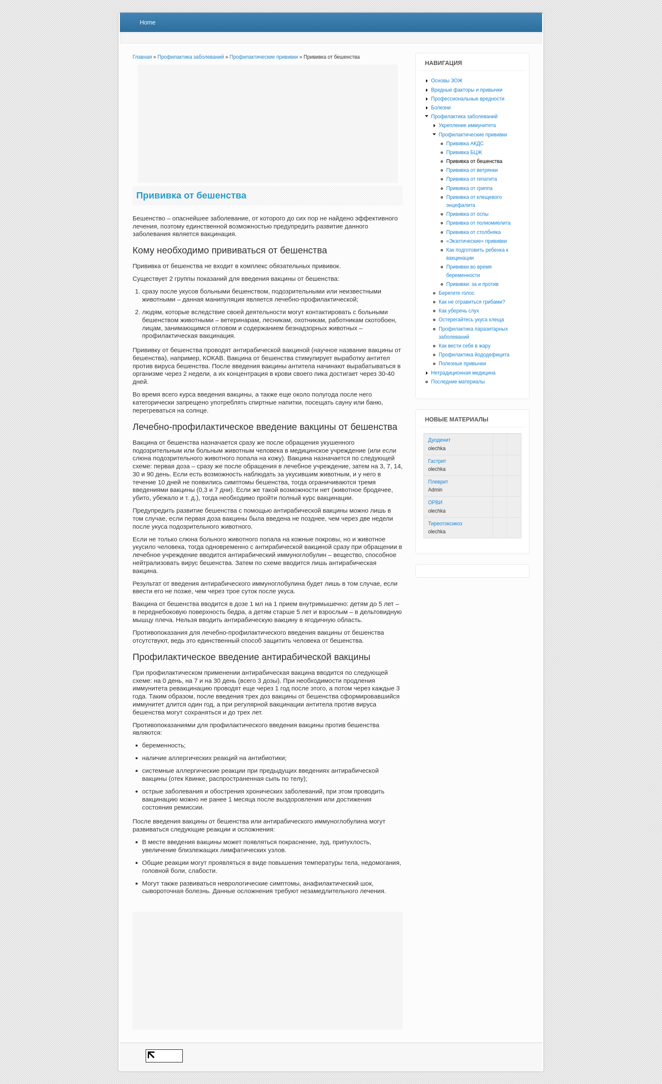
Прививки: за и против (472, 284)
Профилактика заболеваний (190, 57)
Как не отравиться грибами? (472, 302)
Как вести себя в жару (465, 346)
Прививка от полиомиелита (478, 223)
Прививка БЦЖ (464, 152)
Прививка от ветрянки (472, 170)
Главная (142, 57)
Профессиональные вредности (468, 99)
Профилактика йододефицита (474, 355)
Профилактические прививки (264, 57)
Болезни (441, 108)
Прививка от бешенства (474, 161)
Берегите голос (457, 293)
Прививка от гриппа (469, 188)
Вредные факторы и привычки (466, 90)
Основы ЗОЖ (446, 81)
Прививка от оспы (467, 214)
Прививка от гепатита (471, 179)
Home (147, 22)
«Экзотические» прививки (476, 241)
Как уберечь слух (459, 311)
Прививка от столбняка (473, 232)
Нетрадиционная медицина (463, 373)
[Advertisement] (268, 124)
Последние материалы (458, 382)
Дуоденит (439, 440)
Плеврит (438, 482)
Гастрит (437, 461)
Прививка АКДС (465, 144)
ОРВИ (435, 502)
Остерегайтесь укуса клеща (471, 320)
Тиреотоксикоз (445, 524)
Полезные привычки (462, 364)
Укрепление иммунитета (467, 125)
